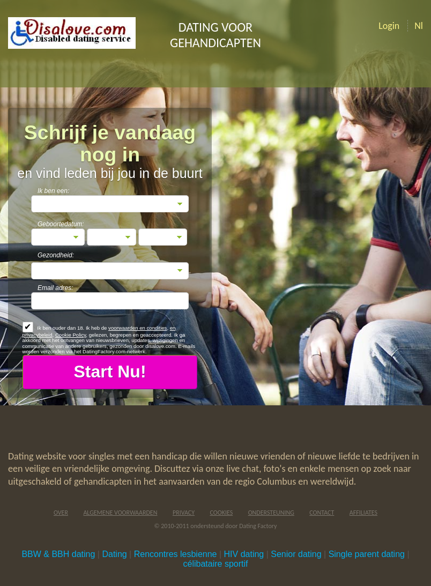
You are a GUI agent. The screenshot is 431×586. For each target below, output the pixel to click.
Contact (321, 512)
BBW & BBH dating (58, 554)
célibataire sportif (215, 563)
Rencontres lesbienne (175, 554)
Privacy (184, 512)
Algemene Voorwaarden (120, 512)
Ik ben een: (53, 191)
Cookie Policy (70, 335)
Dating (114, 554)
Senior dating (296, 554)
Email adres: (55, 288)
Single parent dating (367, 554)
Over (61, 512)
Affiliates (363, 512)
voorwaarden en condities (137, 328)
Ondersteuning (271, 512)
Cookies (221, 512)
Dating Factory (258, 526)
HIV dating (244, 554)
